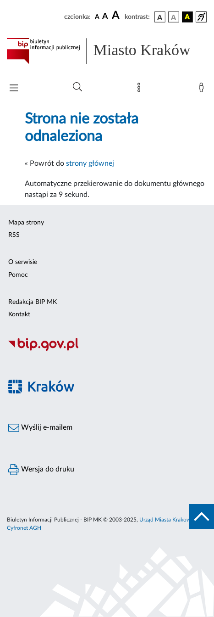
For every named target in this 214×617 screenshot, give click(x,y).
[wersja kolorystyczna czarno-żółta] (187, 17)
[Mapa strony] (140, 89)
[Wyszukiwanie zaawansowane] (77, 87)
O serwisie (22, 262)
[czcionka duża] (117, 15)
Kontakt (19, 314)
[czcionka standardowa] (97, 16)
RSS (14, 235)
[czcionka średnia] (105, 17)
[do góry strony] (201, 516)
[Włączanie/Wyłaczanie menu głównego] (14, 89)
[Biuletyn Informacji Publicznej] (107, 350)
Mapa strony (26, 222)
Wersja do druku (41, 469)
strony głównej (90, 163)
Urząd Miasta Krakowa (166, 519)
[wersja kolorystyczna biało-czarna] (174, 17)
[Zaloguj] (203, 89)
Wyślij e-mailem (40, 427)
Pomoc (18, 275)
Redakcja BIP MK (32, 302)
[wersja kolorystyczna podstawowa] (160, 17)
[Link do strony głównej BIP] (107, 51)
